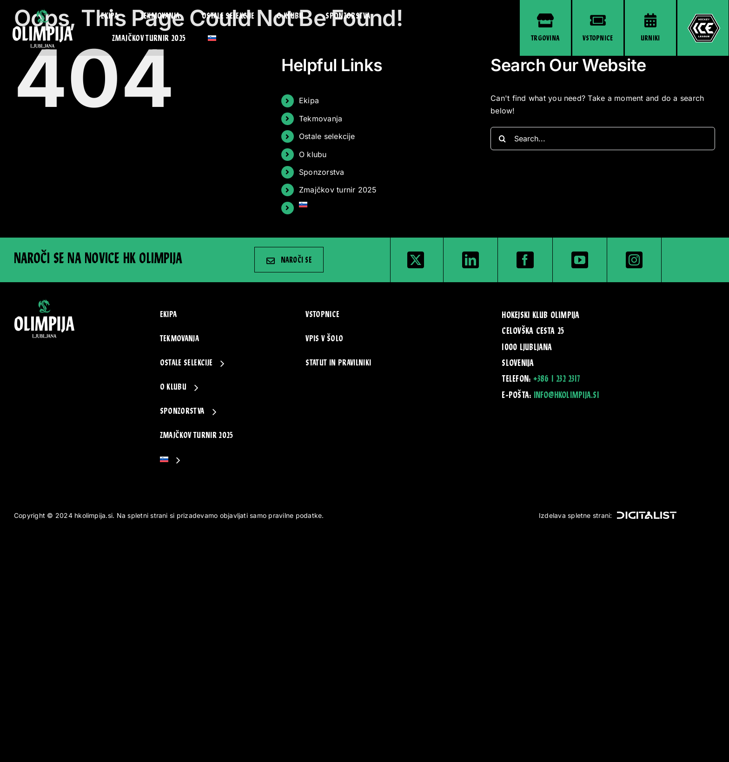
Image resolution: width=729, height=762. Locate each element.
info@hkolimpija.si (566, 395)
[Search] (502, 138)
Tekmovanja (320, 118)
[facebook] (525, 260)
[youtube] (579, 260)
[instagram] (634, 260)
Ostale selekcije (327, 136)
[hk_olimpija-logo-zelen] (42, 12)
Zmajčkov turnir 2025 (338, 189)
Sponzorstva (322, 172)
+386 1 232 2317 (556, 379)
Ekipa (309, 100)
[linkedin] (470, 260)
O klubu (313, 154)
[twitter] (415, 260)
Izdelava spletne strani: (607, 515)
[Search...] (602, 138)
